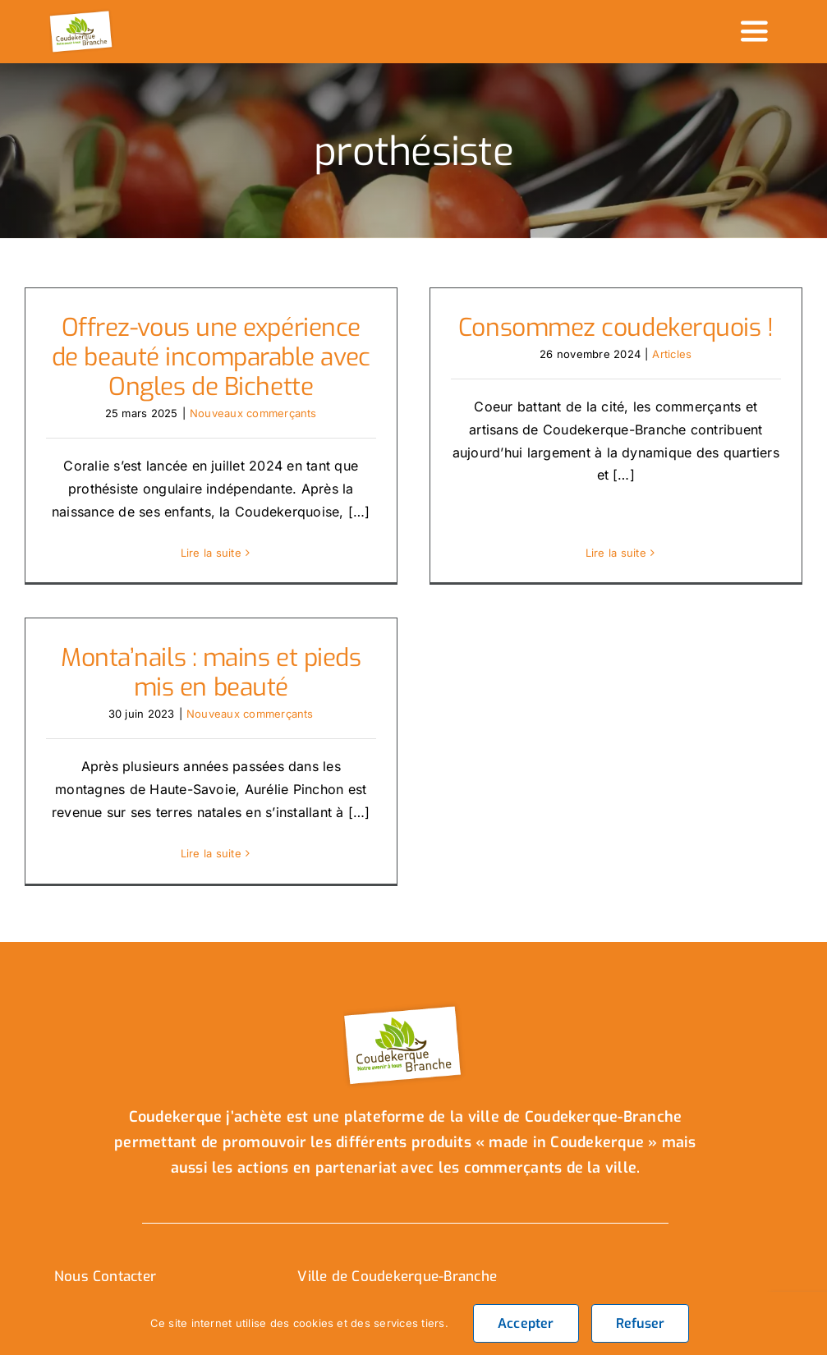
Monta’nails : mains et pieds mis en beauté (232, 659)
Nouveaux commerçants (253, 413)
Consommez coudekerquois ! (611, 327)
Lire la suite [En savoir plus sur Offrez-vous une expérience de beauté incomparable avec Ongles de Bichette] (211, 552)
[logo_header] (82, 15)
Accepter (526, 1323)
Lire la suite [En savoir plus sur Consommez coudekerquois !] (611, 516)
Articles (667, 354)
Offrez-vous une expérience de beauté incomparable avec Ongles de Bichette (211, 357)
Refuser (640, 1323)
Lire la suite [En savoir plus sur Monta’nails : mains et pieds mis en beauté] (232, 840)
